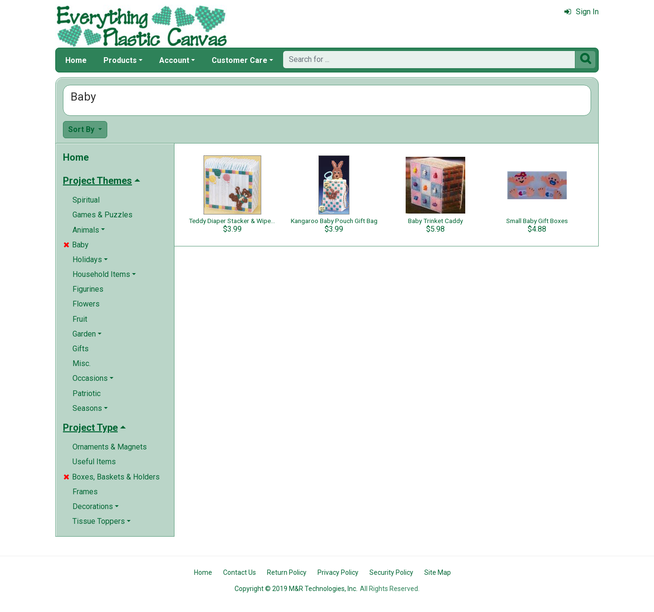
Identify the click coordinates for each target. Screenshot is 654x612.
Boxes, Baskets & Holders (111, 476)
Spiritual (86, 199)
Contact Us (239, 572)
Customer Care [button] (239, 60)
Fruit (79, 319)
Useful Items (94, 461)
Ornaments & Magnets (109, 446)
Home (76, 60)
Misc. (81, 363)
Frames (85, 491)
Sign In (581, 11)
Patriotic (86, 393)
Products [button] (120, 60)
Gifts (80, 348)
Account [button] (174, 60)
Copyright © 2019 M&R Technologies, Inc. (296, 588)
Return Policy (287, 572)
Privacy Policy (337, 572)
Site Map (437, 572)
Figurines (87, 289)
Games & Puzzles (102, 214)
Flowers (86, 303)
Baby (76, 244)
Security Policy (391, 572)
